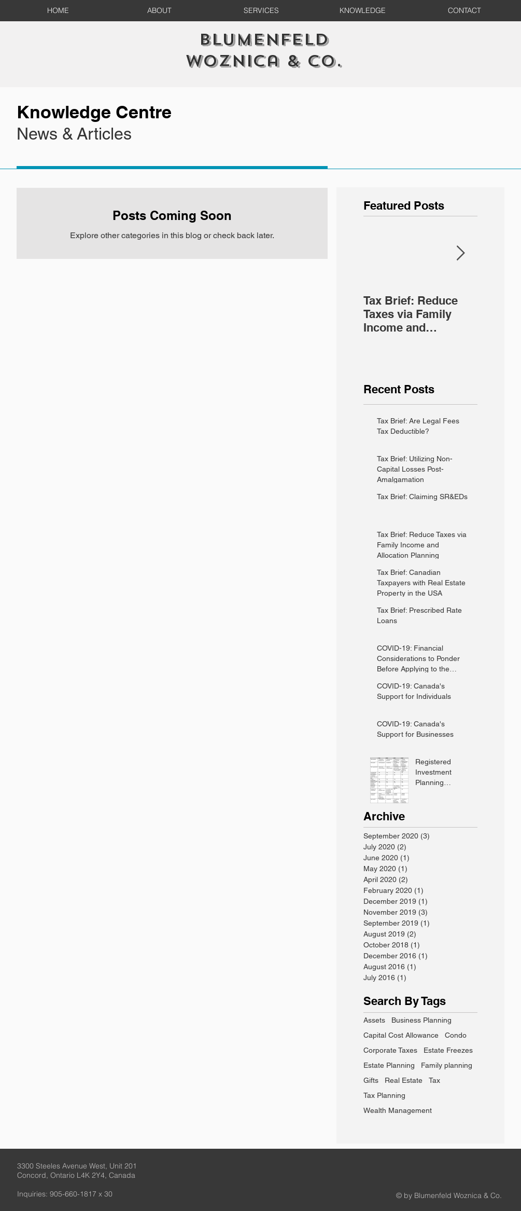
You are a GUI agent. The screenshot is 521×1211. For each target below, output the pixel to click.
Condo (456, 1035)
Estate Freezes (448, 1050)
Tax (434, 1080)
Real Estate (404, 1080)
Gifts (370, 1080)
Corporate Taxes (390, 1050)
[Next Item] (461, 253)
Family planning (446, 1065)
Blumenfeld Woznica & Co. (263, 50)
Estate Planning (389, 1065)
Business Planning (421, 1020)
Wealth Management (397, 1110)
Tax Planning (384, 1095)
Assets (374, 1020)
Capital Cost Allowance (401, 1035)
